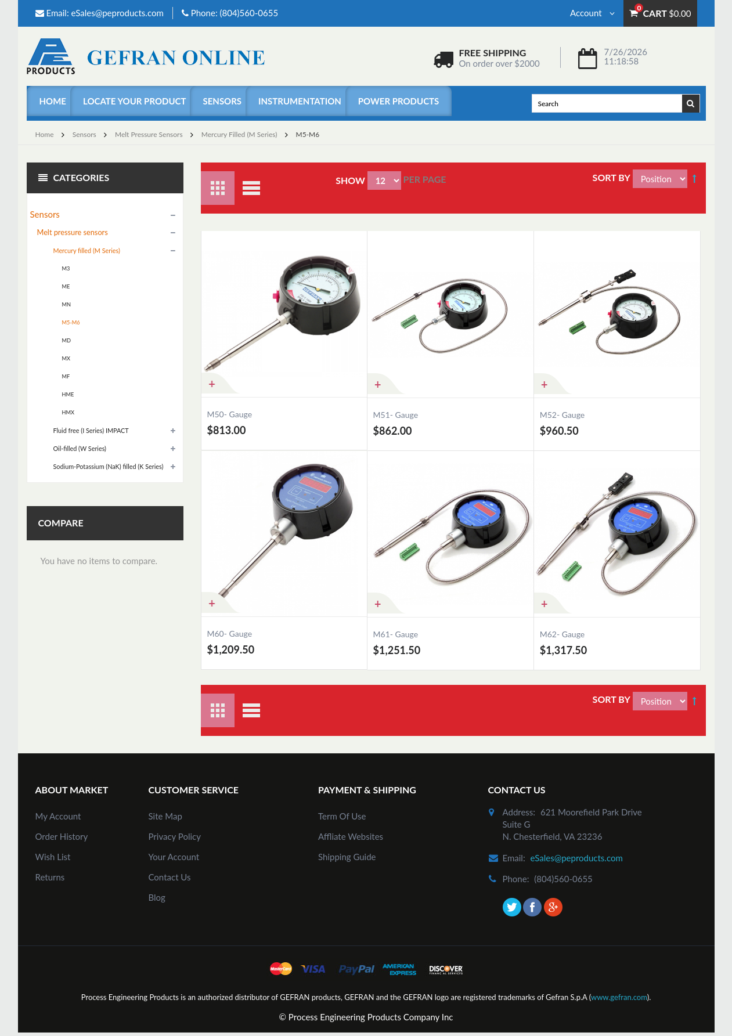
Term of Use (342, 816)
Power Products (398, 101)
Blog (157, 897)
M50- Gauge (230, 414)
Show (350, 180)
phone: (516, 878)
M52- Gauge (562, 415)
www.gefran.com (619, 997)
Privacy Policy (175, 836)
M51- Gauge (396, 415)
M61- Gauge (396, 634)
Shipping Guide (347, 856)
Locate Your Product (134, 101)
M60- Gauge (230, 633)
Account (592, 13)
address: (519, 812)
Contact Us (170, 877)
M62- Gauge (562, 634)
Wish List (53, 856)
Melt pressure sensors (149, 134)
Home (52, 101)
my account (58, 816)
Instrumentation (299, 101)
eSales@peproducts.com (117, 13)
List (251, 188)
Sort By (611, 177)
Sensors (222, 101)
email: (514, 858)
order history (61, 836)
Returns (50, 877)
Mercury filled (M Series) (239, 134)
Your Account (174, 856)
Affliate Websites (350, 836)
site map (165, 816)
